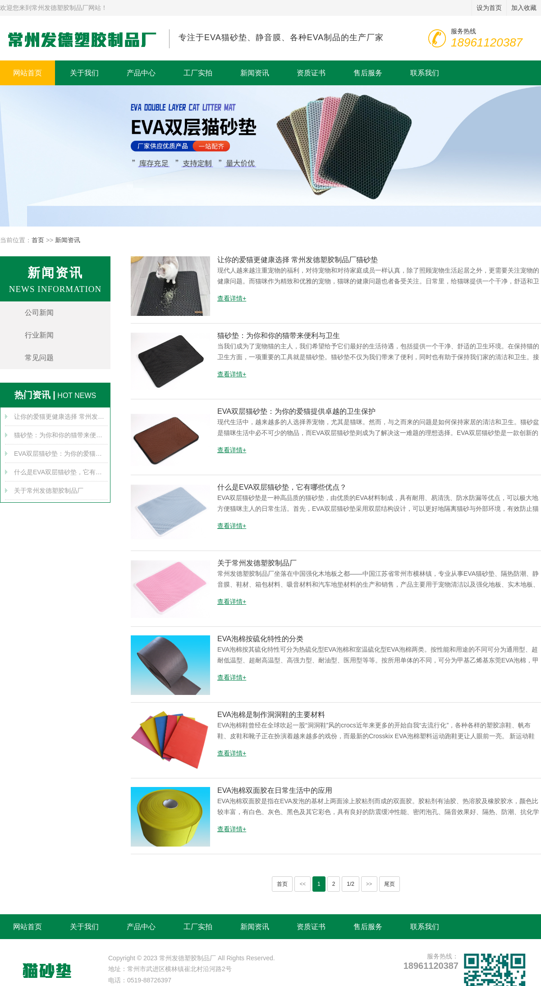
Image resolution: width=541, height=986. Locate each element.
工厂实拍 (197, 73)
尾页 (389, 884)
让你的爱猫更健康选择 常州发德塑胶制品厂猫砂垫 (61, 416)
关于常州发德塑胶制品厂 (48, 490)
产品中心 (141, 73)
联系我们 (424, 73)
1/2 (350, 884)
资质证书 (311, 73)
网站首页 (27, 73)
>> (369, 884)
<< (302, 884)
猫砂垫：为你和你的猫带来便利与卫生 (61, 435)
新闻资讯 (254, 73)
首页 (38, 240)
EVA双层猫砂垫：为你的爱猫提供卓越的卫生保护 (61, 453)
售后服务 (367, 73)
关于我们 (84, 73)
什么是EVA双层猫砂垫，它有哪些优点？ (61, 472)
